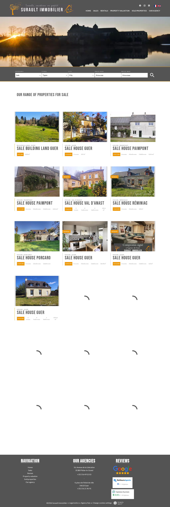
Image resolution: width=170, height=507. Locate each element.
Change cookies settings (102, 503)
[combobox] (28, 75)
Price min (99, 71)
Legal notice (74, 503)
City (70, 71)
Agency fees (86, 503)
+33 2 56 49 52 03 (84, 474)
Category (19, 71)
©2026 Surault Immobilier (57, 503)
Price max (125, 71)
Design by (117, 503)
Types (44, 71)
